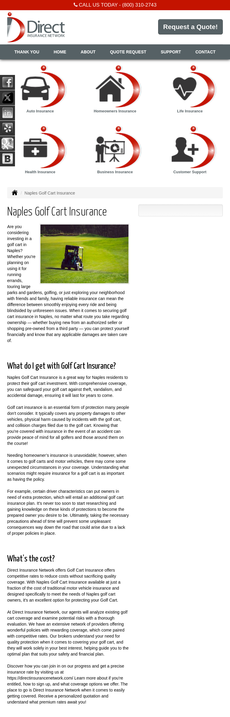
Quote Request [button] (128, 51)
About (88, 51)
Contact (206, 51)
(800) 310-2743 (139, 5)
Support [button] (171, 51)
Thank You (26, 51)
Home (60, 51)
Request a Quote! (190, 27)
